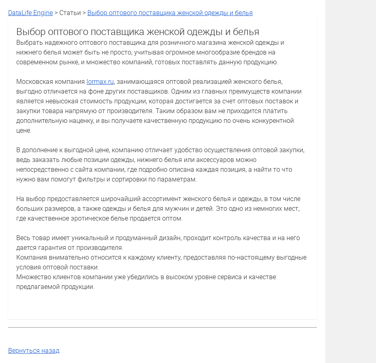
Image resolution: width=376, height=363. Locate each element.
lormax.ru (100, 81)
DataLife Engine (30, 12)
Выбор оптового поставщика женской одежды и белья (170, 12)
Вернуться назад (33, 350)
